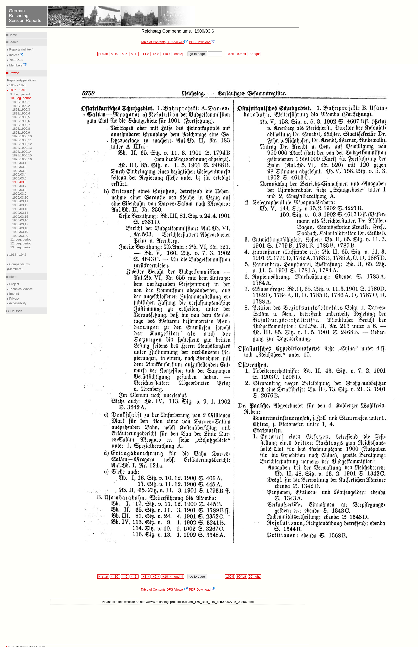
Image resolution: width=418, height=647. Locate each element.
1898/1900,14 (22, 151)
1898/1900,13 (22, 148)
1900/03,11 (20, 201)
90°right (254, 54)
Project (13, 284)
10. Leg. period (21, 98)
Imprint (13, 293)
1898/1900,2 (21, 106)
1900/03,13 (20, 209)
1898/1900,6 (21, 121)
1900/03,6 (19, 182)
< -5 (125, 54)
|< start (103, 54)
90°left (241, 54)
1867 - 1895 (17, 85)
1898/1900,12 (22, 144)
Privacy (14, 298)
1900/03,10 (20, 197)
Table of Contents (153, 42)
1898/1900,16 (22, 159)
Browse (13, 73)
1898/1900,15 (22, 155)
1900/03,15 (20, 216)
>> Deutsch (14, 311)
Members (17, 65)
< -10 (115, 54)
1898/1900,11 (22, 140)
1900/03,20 (20, 236)
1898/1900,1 (21, 102)
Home (12, 35)
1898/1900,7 (21, 125)
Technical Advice (20, 289)
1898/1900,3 (21, 109)
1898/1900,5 (21, 117)
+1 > (145, 54)
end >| (178, 54)
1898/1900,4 (21, 113)
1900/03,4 (19, 174)
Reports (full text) (21, 49)
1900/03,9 (19, 193)
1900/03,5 (19, 178)
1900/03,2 (19, 167)
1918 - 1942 (17, 254)
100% (230, 54)
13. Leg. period (21, 247)
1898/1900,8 (21, 128)
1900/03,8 (19, 190)
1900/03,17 (20, 224)
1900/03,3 (19, 171)
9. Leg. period (20, 94)
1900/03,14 (20, 213)
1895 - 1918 (17, 90)
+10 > (166, 54)
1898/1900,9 (21, 132)
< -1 (134, 54)
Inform (12, 277)
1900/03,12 (20, 205)
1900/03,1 (19, 163)
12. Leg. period (21, 243)
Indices (16, 55)
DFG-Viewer (177, 42)
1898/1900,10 (22, 136)
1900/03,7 (19, 186)
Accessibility (17, 303)
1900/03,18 (20, 228)
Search (13, 42)
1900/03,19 (20, 232)
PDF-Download (202, 42)
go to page (197, 54)
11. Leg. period (21, 239)
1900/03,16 (20, 220)
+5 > (155, 54)
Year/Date (15, 60)
